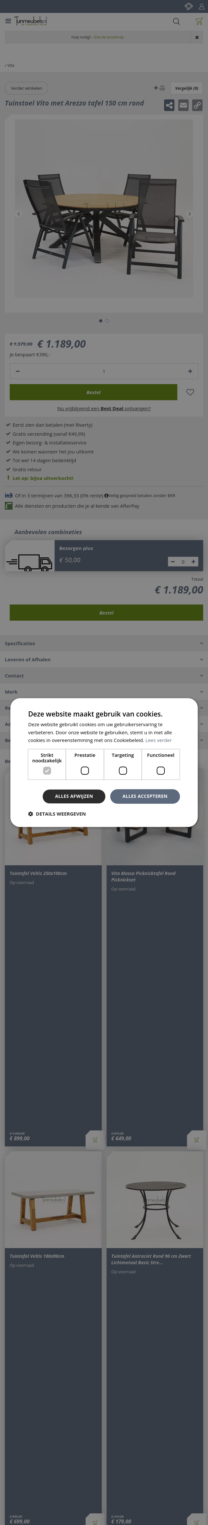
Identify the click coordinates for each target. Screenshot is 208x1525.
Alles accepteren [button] (145, 796)
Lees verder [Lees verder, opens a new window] (158, 740)
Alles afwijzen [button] (74, 796)
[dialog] (104, 762)
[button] (57, 813)
